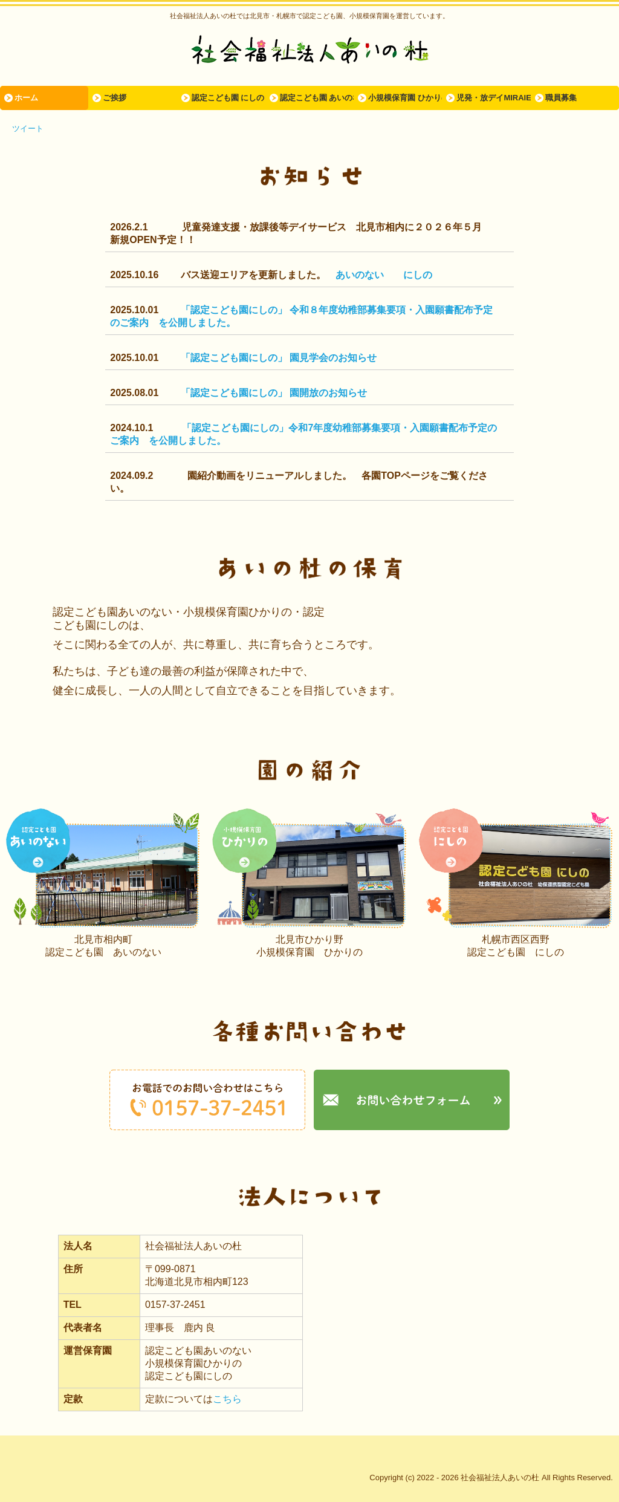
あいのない (359, 275)
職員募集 (561, 97)
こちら (227, 1399)
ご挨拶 (114, 97)
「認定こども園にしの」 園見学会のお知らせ (279, 358)
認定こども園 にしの (228, 97)
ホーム (26, 97)
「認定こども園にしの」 (235, 310)
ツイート (28, 128)
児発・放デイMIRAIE (493, 97)
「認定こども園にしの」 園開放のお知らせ (274, 393)
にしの (417, 275)
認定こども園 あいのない (317, 97)
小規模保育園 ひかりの (405, 97)
